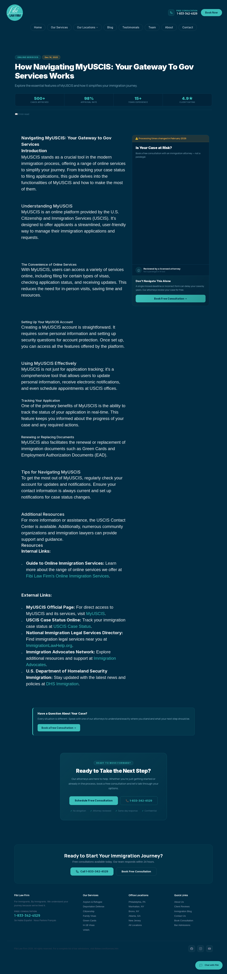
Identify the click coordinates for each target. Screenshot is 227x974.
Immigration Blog (183, 911)
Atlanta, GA (134, 916)
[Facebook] (191, 948)
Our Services (59, 27)
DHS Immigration (62, 683)
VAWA (86, 930)
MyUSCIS (95, 613)
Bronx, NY (134, 911)
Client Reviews (182, 906)
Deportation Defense (93, 906)
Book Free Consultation (136, 871)
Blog (110, 27)
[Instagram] (200, 948)
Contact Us (180, 916)
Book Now (211, 12)
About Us (179, 902)
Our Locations (87, 27)
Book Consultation (183, 920)
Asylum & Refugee (92, 902)
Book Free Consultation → (170, 298)
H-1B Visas (89, 925)
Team (152, 27)
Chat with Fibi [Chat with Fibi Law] (209, 965)
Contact (187, 27)
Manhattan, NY (136, 906)
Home (38, 27)
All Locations (135, 925)
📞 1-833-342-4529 (139, 800)
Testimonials (130, 27)
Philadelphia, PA (137, 902)
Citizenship (88, 911)
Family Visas (89, 916)
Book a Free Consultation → (58, 727)
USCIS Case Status (72, 626)
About (169, 27)
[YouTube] (209, 948)
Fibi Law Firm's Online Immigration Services (67, 576)
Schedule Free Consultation (93, 800)
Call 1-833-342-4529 (92, 871)
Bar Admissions (182, 925)
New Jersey (135, 920)
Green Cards (89, 920)
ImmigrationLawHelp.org (49, 645)
